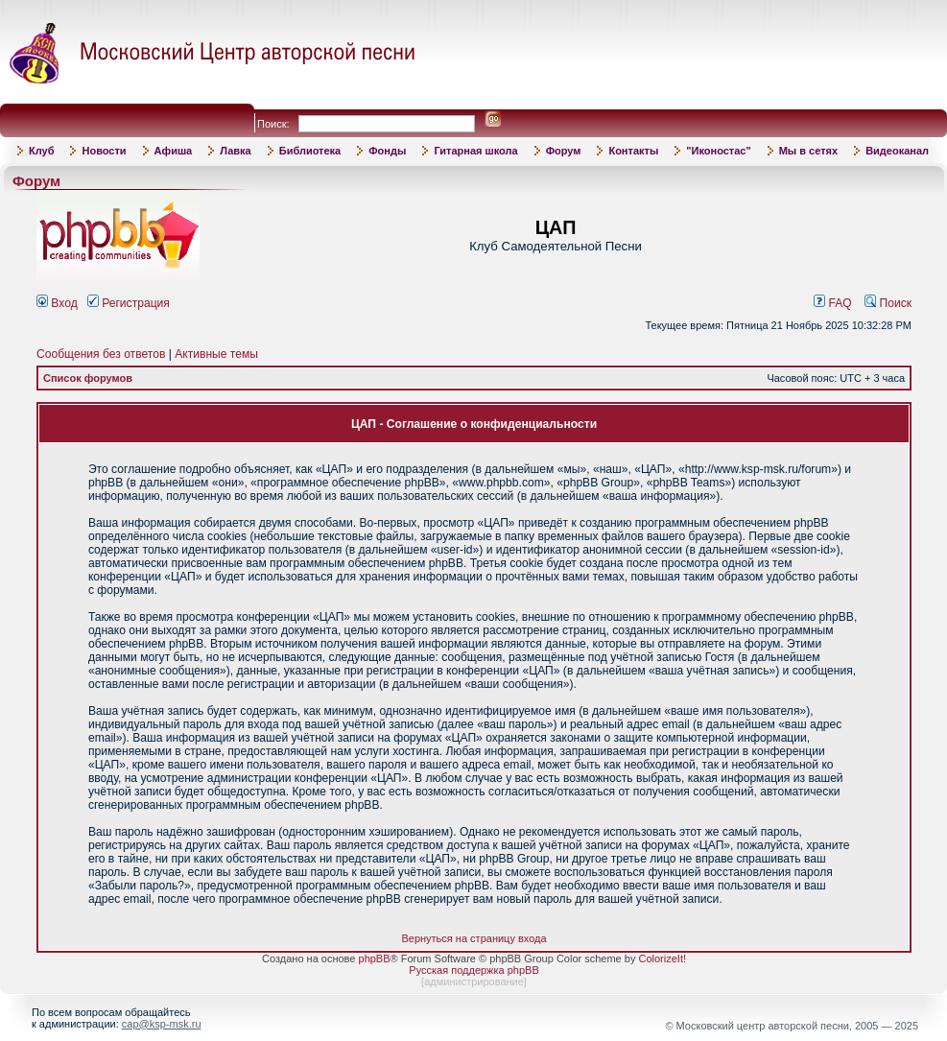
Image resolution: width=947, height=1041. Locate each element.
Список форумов (87, 378)
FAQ (833, 303)
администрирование (474, 981)
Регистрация (128, 303)
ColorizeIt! (662, 958)
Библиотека (310, 150)
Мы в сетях (808, 150)
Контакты (633, 150)
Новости (104, 150)
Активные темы (216, 354)
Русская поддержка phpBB (473, 970)
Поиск (887, 303)
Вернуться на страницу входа (473, 938)
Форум (563, 150)
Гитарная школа (475, 150)
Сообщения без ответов (100, 354)
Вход (57, 303)
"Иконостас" (718, 150)
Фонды (387, 150)
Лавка (235, 150)
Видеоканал (897, 150)
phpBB (375, 958)
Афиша (173, 150)
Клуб (41, 150)
